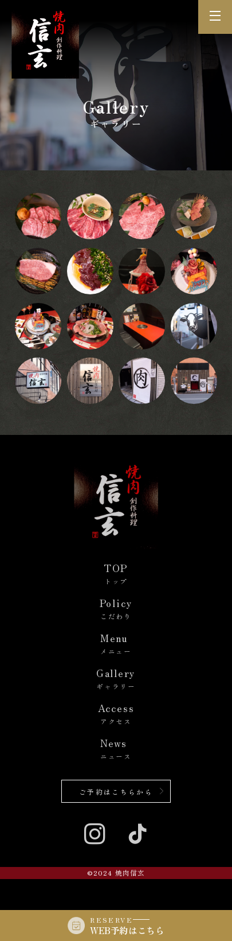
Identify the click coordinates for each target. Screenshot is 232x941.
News (116, 749)
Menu (116, 644)
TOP (116, 574)
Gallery (116, 679)
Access (116, 714)
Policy (116, 609)
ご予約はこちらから (116, 791)
